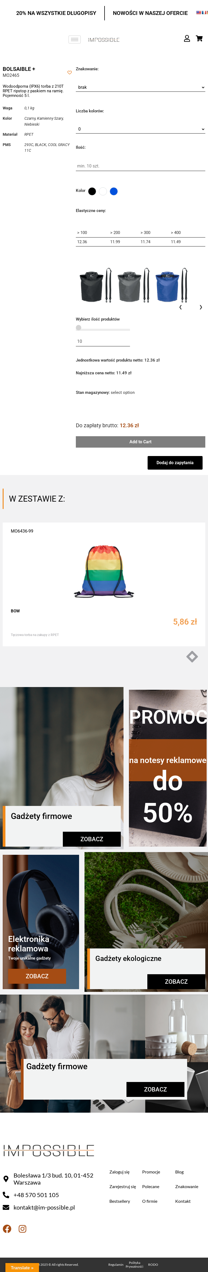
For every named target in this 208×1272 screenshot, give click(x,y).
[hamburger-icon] (75, 39)
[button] (194, 656)
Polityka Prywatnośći (134, 1264)
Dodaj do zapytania (175, 462)
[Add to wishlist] (70, 72)
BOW (15, 611)
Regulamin (115, 1264)
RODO (153, 1264)
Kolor (80, 191)
